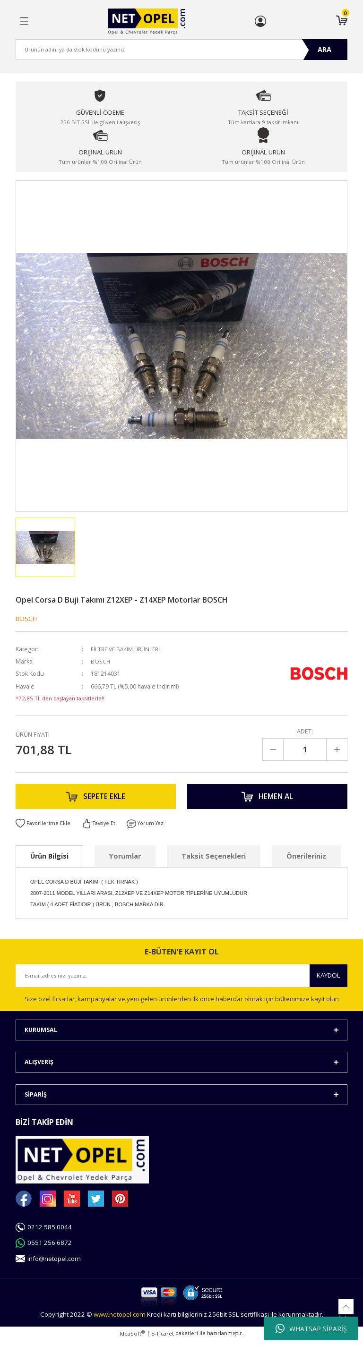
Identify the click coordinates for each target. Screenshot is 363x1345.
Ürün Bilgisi (49, 860)
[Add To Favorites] (43, 828)
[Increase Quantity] (336, 749)
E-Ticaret (162, 1338)
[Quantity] (305, 749)
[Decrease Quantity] (273, 749)
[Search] (181, 49)
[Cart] (341, 21)
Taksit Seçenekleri (214, 860)
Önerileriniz (306, 860)
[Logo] (146, 21)
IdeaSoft (132, 1338)
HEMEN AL (267, 798)
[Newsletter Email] (181, 980)
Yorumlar (125, 860)
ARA (324, 49)
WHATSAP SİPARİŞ (311, 1328)
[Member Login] (260, 21)
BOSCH (26, 618)
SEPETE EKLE (96, 798)
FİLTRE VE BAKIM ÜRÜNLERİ (127, 649)
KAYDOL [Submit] (328, 980)
